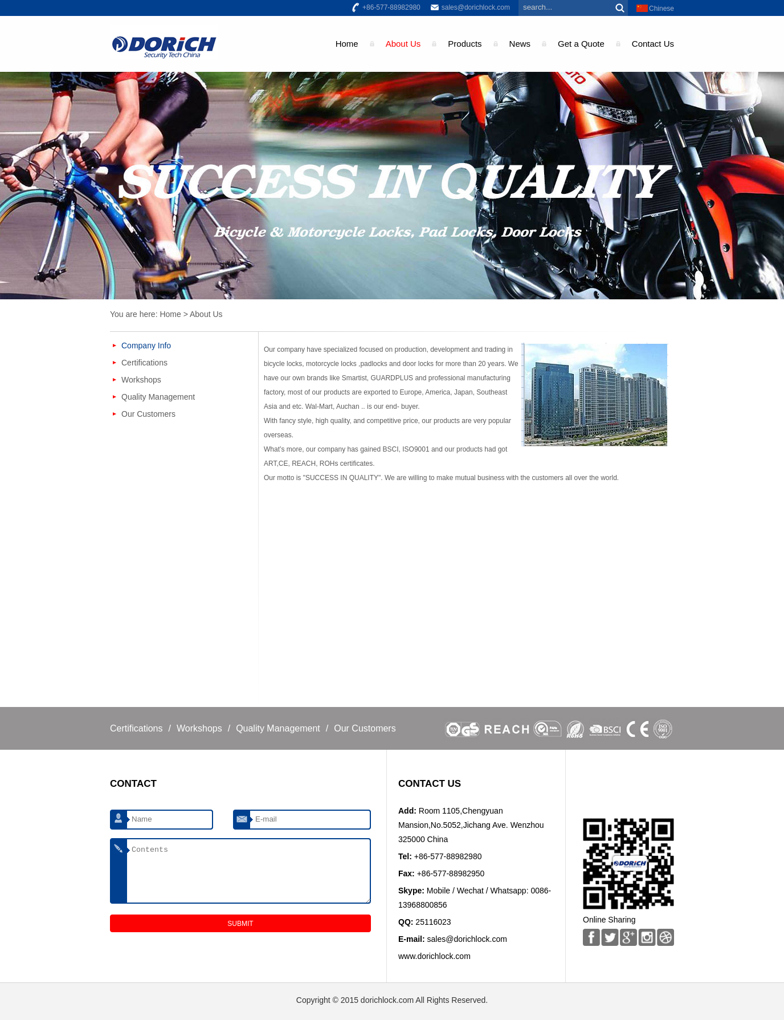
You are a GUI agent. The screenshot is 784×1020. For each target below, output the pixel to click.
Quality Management (158, 396)
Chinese (661, 9)
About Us (403, 43)
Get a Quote (581, 43)
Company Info (146, 345)
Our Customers (148, 413)
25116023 (433, 921)
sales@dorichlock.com (476, 7)
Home (347, 43)
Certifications (144, 362)
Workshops (141, 379)
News (520, 43)
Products (464, 43)
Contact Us (653, 43)
